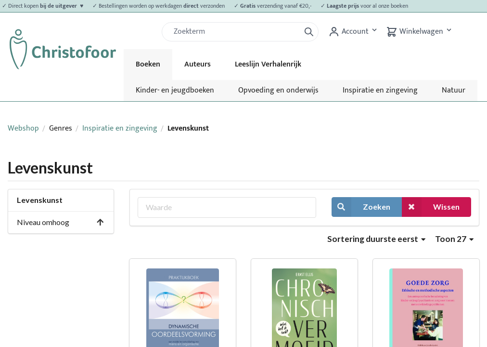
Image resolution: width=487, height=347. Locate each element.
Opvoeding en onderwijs (278, 90)
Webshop (23, 128)
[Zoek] (235, 31)
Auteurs (197, 64)
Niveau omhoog (60, 222)
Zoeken (361, 207)
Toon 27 (454, 239)
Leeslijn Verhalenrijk (268, 64)
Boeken (148, 64)
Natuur (453, 90)
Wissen (431, 207)
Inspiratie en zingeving (380, 90)
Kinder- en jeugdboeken (175, 90)
